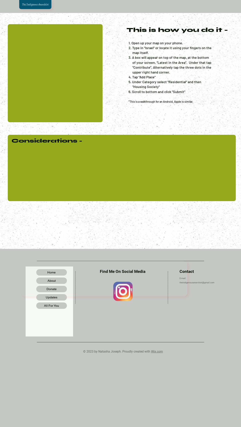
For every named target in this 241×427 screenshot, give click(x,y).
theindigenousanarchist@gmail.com (197, 282)
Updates (51, 297)
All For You (51, 305)
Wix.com (157, 351)
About (52, 281)
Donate (52, 289)
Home (51, 272)
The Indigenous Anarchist (35, 4)
